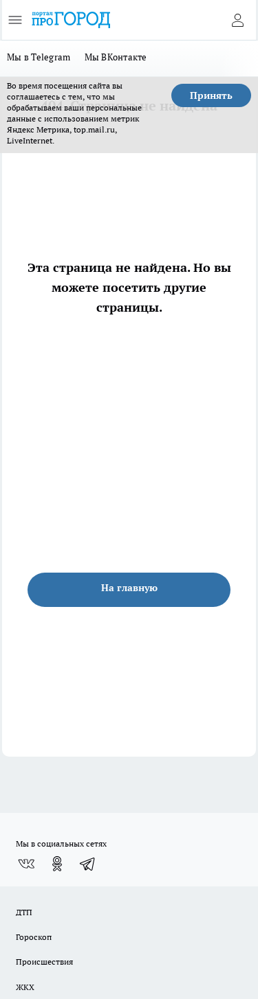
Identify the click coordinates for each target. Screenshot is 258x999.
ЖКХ (25, 987)
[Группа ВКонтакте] (26, 863)
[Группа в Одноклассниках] (57, 863)
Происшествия (44, 961)
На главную (129, 588)
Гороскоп (34, 937)
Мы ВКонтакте (116, 57)
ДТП (24, 912)
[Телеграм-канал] (88, 863)
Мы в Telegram (39, 57)
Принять (211, 95)
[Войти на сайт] (237, 20)
